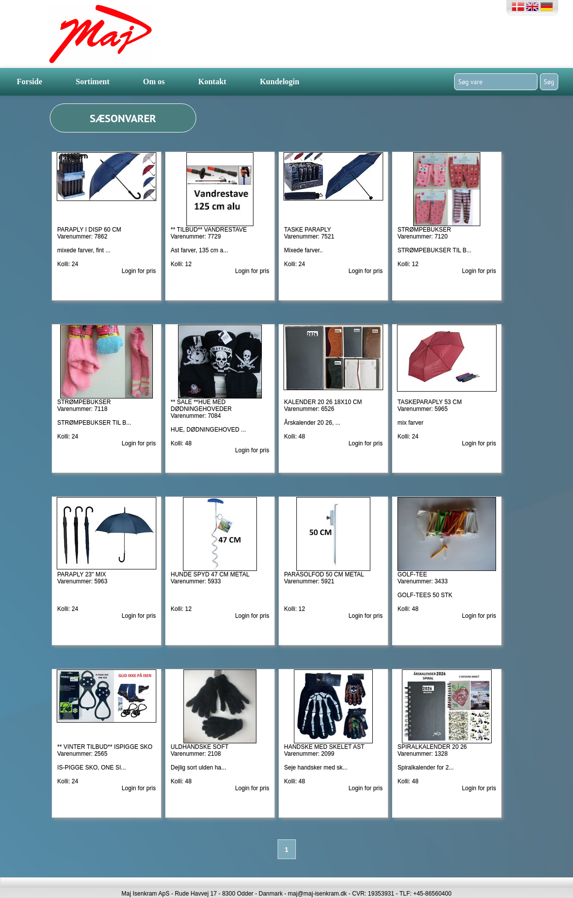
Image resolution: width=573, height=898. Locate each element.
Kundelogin (279, 81)
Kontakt (212, 81)
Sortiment (92, 81)
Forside (29, 81)
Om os (154, 81)
